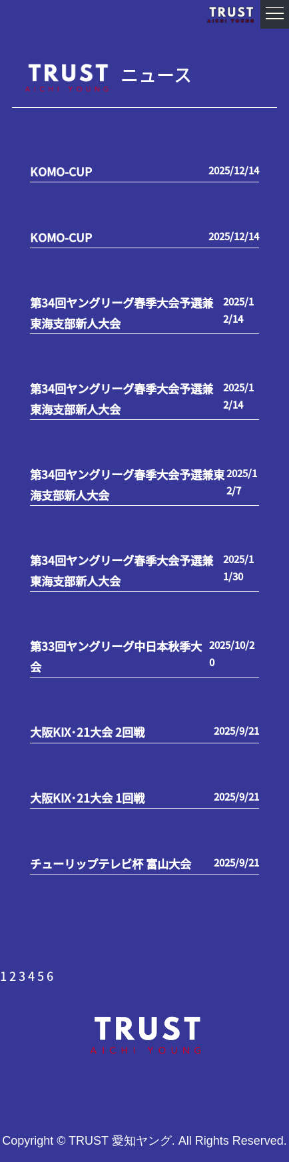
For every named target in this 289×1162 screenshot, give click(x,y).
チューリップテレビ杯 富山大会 (110, 863)
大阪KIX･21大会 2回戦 (87, 731)
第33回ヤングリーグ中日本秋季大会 (116, 656)
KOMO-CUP (61, 171)
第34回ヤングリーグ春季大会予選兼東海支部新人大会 (121, 312)
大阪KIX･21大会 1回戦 (87, 797)
